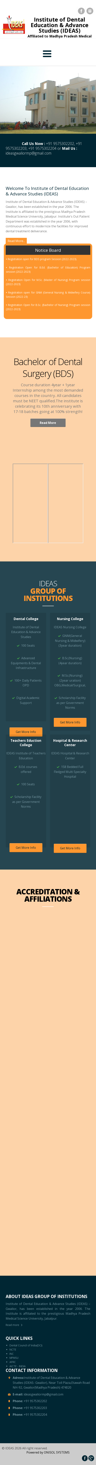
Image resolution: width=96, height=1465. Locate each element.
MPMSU (14, 1358)
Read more (12, 1325)
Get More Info (26, 732)
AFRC (13, 1362)
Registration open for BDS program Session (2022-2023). (42, 273)
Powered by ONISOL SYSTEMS (48, 1452)
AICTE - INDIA (18, 1366)
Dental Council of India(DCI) (26, 1345)
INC (12, 1354)
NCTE (13, 1349)
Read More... (16, 241)
